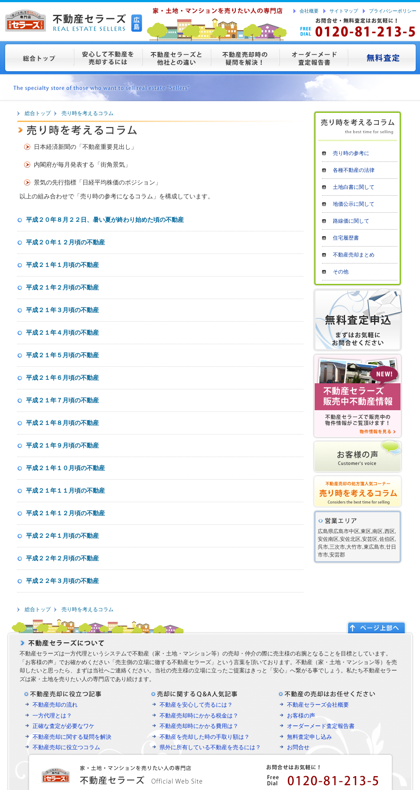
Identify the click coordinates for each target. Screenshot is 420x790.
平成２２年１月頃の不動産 (62, 535)
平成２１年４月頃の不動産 (62, 332)
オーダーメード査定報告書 (321, 726)
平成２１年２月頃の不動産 (62, 287)
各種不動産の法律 (353, 170)
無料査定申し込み (309, 737)
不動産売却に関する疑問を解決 (72, 737)
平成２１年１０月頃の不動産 (65, 467)
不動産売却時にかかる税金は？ (199, 715)
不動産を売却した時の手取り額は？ (205, 737)
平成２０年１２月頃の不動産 (65, 242)
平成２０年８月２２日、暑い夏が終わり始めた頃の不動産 (105, 219)
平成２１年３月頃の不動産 (62, 309)
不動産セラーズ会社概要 (318, 704)
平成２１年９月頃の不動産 (62, 445)
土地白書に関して (353, 187)
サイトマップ (343, 10)
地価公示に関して (353, 204)
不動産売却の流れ (55, 704)
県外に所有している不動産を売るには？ (210, 747)
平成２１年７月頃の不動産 (62, 400)
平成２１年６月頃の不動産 (62, 377)
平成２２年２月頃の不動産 (62, 558)
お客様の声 (301, 715)
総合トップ (38, 113)
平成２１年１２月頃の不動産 (65, 513)
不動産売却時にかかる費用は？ (199, 726)
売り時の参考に (351, 153)
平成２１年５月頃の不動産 (62, 355)
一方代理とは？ (52, 715)
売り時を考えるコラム (88, 113)
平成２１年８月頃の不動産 (62, 422)
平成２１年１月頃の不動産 (62, 264)
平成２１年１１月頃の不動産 (65, 490)
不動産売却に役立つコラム (66, 747)
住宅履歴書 (346, 238)
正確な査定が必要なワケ (63, 726)
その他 (340, 272)
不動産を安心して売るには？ (196, 704)
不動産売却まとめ (353, 255)
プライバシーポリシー (393, 10)
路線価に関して (351, 221)
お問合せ (298, 747)
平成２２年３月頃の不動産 (62, 580)
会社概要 (309, 10)
